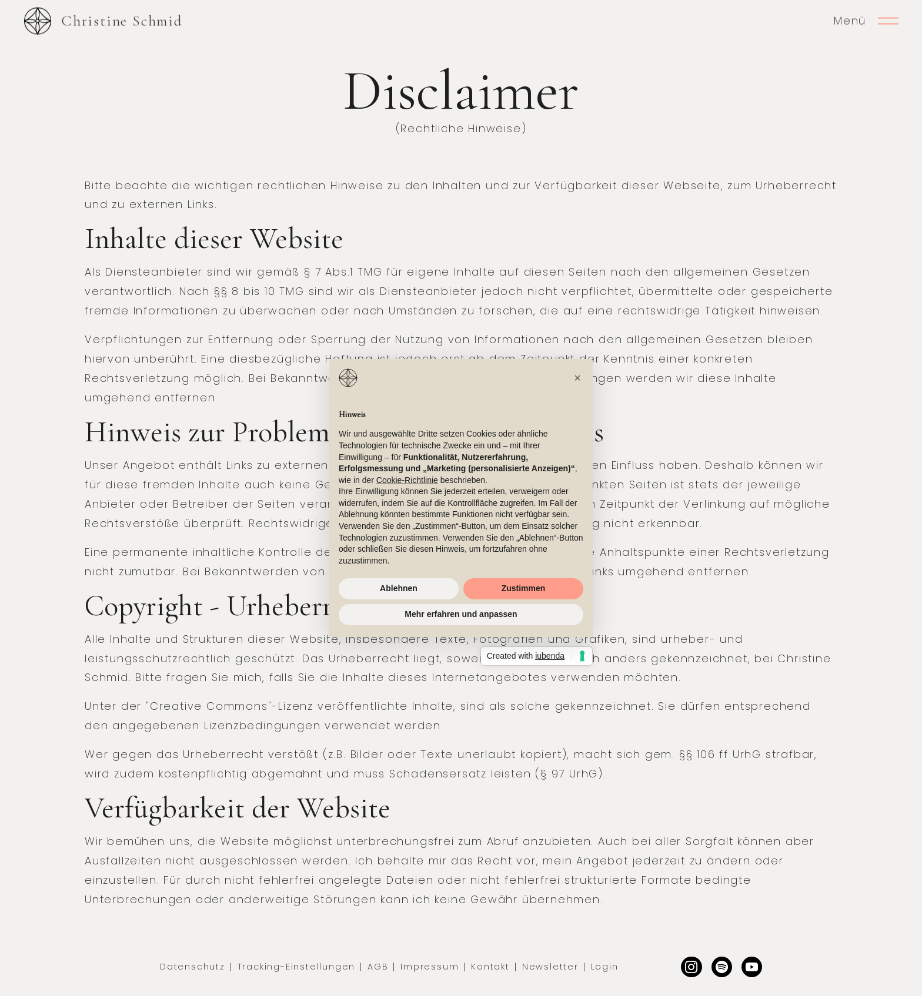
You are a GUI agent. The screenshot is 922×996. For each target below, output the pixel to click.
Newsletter (550, 966)
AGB (378, 966)
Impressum (429, 966)
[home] (103, 20)
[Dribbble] (721, 967)
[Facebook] (751, 967)
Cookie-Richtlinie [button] (407, 480)
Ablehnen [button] (398, 588)
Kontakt (490, 966)
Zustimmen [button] (524, 588)
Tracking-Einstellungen (297, 966)
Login (605, 966)
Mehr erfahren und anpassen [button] (461, 614)
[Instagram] (691, 967)
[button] (577, 377)
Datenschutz (192, 966)
